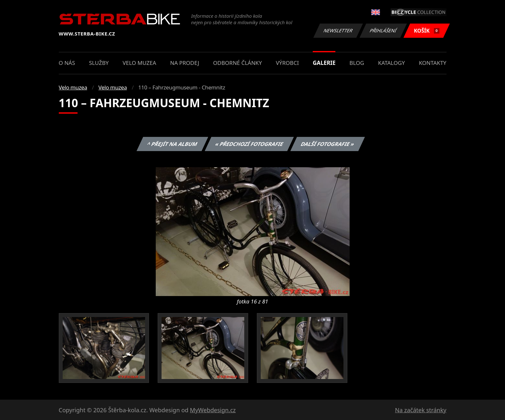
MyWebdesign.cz (213, 410)
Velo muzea (139, 63)
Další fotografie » (328, 144)
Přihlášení (383, 30)
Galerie (324, 63)
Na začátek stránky (421, 410)
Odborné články (237, 63)
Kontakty (432, 63)
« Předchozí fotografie (249, 144)
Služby (99, 63)
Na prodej (184, 63)
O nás (67, 63)
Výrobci (287, 63)
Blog (357, 63)
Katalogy (391, 63)
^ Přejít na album (172, 144)
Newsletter (338, 30)
